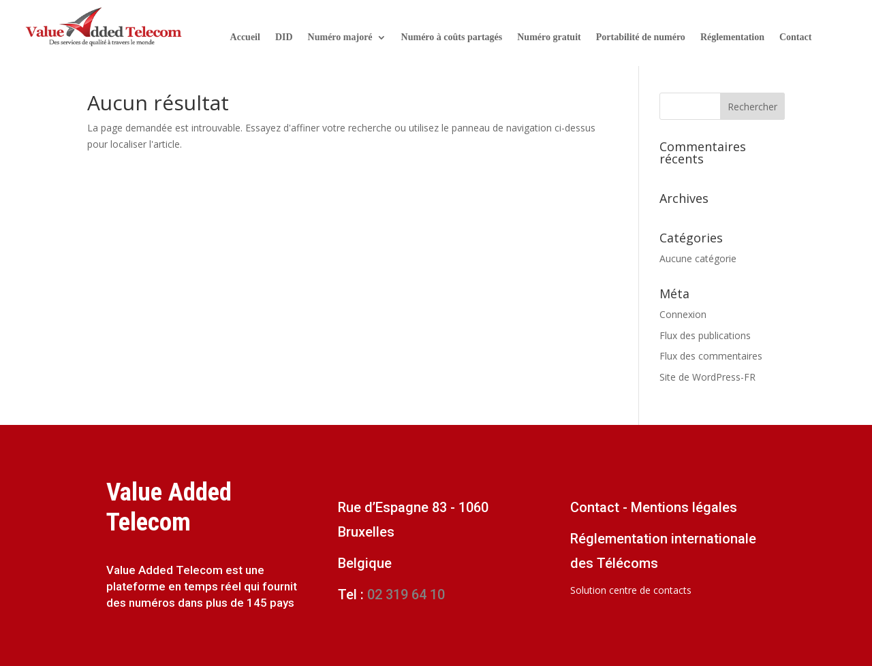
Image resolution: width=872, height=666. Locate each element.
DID (284, 37)
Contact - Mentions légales (653, 507)
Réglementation (732, 37)
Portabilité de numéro (640, 37)
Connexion (682, 314)
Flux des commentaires (710, 355)
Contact (795, 37)
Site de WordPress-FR (707, 376)
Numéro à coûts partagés (452, 37)
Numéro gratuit (548, 37)
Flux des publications (705, 335)
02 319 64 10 (404, 594)
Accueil (245, 37)
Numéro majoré (340, 37)
